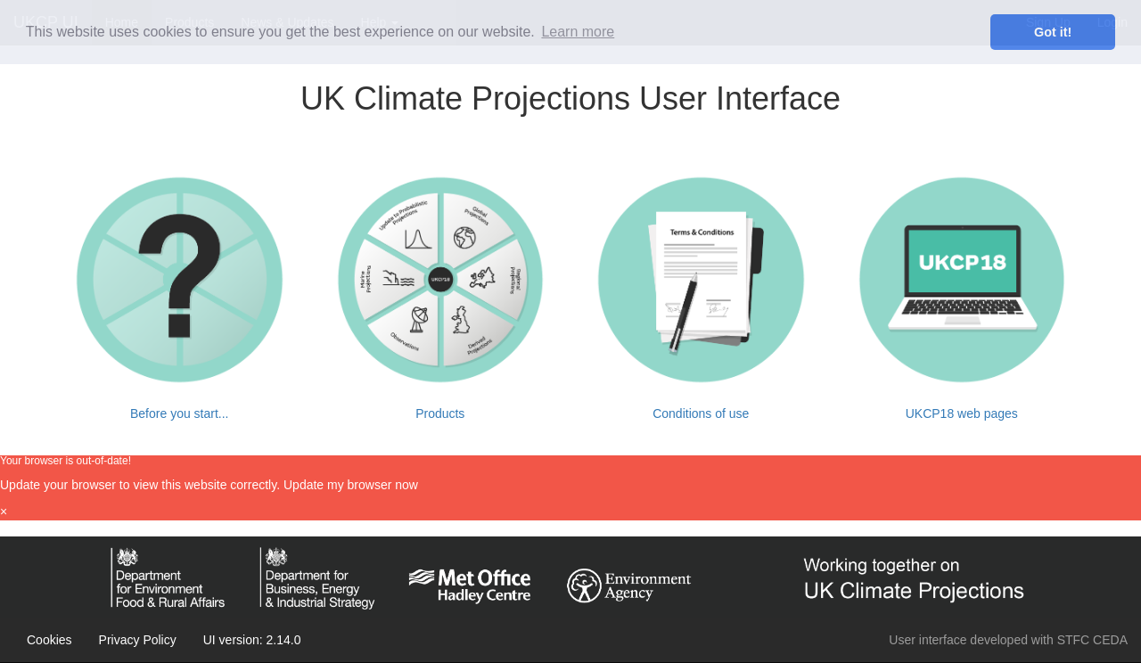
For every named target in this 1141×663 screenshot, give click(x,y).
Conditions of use (701, 413)
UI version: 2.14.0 (252, 640)
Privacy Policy (137, 640)
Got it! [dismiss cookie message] (1052, 32)
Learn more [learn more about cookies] (577, 31)
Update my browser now (350, 485)
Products (439, 413)
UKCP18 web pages (962, 413)
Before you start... (179, 413)
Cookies (49, 640)
